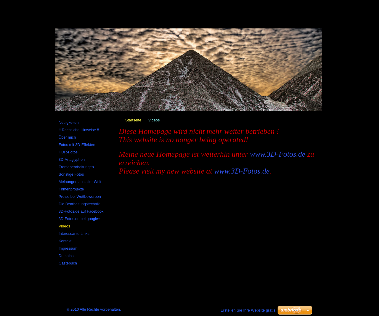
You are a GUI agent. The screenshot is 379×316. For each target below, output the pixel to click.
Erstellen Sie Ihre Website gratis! (248, 310)
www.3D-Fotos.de (277, 154)
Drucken (140, 2)
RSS (121, 2)
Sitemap (102, 2)
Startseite (133, 120)
